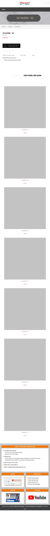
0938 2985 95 (14, 464)
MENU (3, 9)
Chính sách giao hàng (33, 478)
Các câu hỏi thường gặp (34, 484)
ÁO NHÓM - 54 (25, 129)
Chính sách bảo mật (33, 482)
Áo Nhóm (10, 26)
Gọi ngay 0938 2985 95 (11, 45)
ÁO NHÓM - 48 (25, 382)
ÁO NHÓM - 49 (25, 331)
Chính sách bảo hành (33, 480)
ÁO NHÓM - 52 (25, 230)
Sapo (25, 509)
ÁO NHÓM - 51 (25, 281)
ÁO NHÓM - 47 (25, 432)
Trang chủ (4, 26)
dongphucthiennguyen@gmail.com (17, 467)
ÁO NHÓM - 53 (25, 180)
